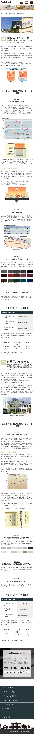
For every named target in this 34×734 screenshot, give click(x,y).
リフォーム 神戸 (6, 13)
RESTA (19, 731)
